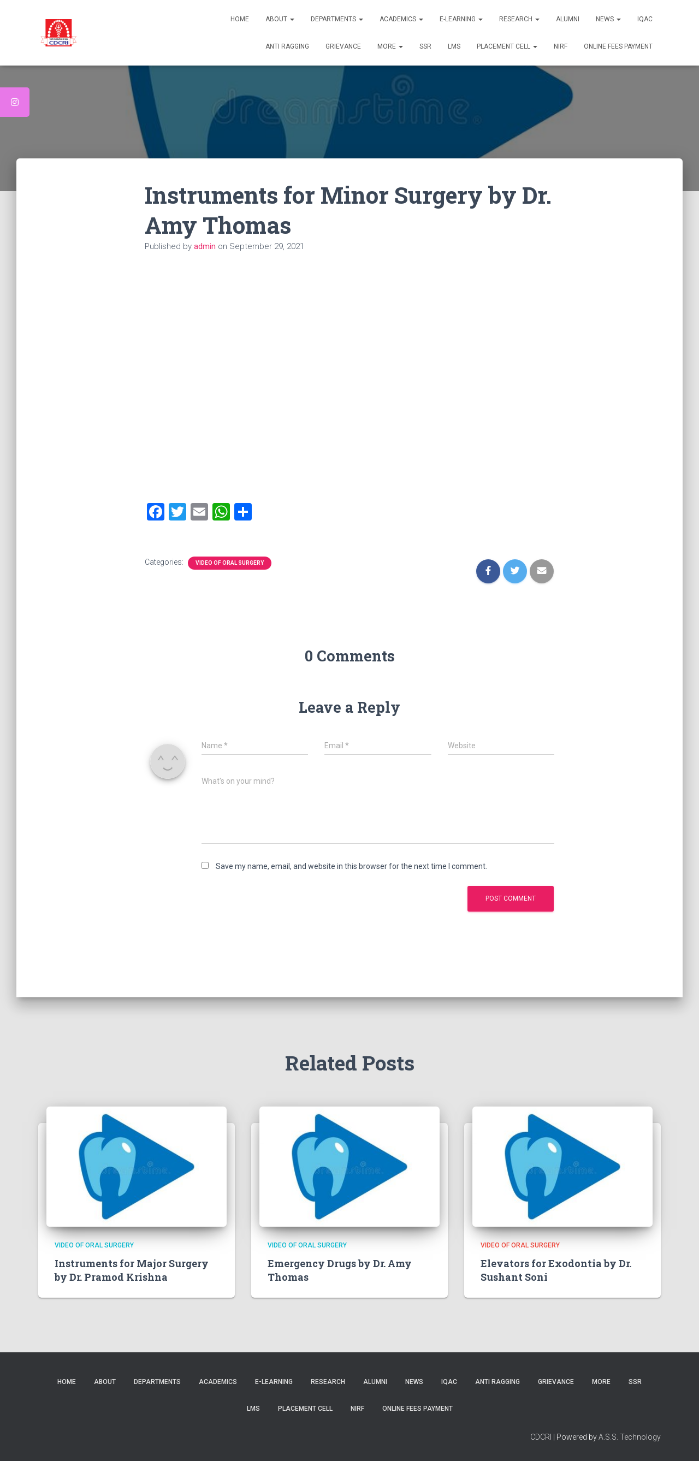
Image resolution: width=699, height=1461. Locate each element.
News (608, 19)
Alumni (567, 19)
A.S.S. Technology (630, 1437)
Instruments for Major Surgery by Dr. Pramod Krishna (132, 1270)
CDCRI (541, 1437)
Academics (401, 19)
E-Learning (461, 19)
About (279, 19)
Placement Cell (507, 46)
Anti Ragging (287, 46)
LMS (454, 46)
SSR (425, 46)
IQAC (645, 19)
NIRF (560, 46)
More (390, 46)
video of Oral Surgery (230, 563)
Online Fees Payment (618, 46)
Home (239, 19)
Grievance (343, 46)
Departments (337, 19)
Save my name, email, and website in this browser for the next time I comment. (351, 866)
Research (519, 19)
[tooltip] (14, 102)
